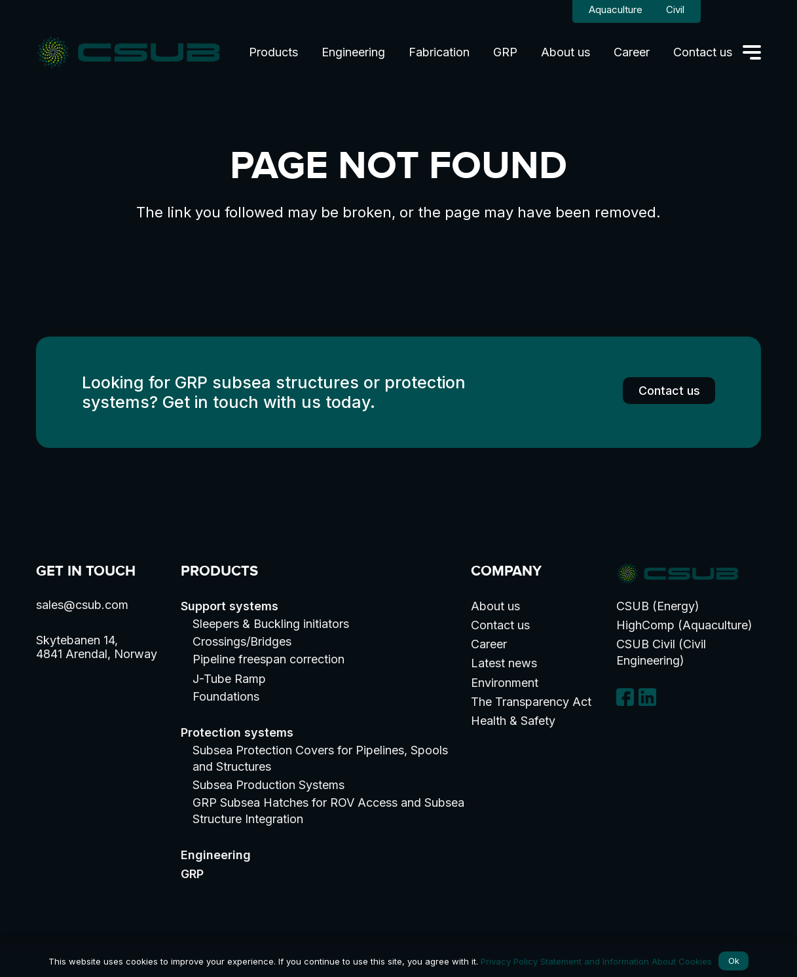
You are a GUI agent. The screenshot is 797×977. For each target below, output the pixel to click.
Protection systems (237, 732)
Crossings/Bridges (242, 641)
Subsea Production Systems (268, 785)
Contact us (500, 625)
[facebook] (625, 697)
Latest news (504, 663)
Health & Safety (513, 721)
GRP (192, 874)
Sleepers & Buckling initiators (271, 624)
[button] (752, 52)
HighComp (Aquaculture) (684, 625)
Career (489, 644)
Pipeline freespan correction (268, 659)
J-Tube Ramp (229, 679)
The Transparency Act (531, 702)
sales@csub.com (82, 605)
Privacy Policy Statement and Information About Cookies (596, 961)
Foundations (226, 696)
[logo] (128, 53)
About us (495, 606)
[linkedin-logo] (647, 697)
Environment (504, 683)
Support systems (229, 606)
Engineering (216, 855)
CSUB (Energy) (657, 606)
